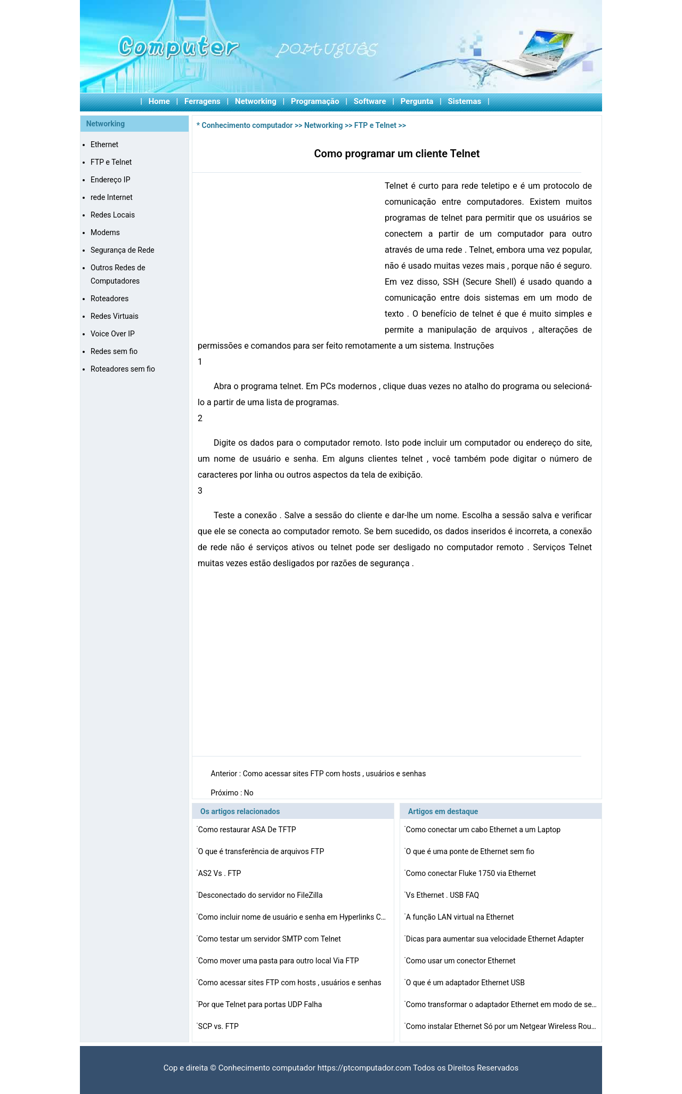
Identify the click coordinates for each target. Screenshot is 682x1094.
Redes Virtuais (115, 316)
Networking (256, 101)
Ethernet (104, 144)
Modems (105, 232)
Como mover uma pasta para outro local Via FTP (279, 960)
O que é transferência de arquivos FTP (262, 851)
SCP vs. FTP (219, 1026)
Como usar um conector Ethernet (461, 960)
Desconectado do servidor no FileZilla (261, 895)
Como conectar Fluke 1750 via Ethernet (472, 873)
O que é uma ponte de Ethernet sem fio (471, 851)
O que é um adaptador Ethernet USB (466, 982)
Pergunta (417, 101)
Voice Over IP (113, 333)
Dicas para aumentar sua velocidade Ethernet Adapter (496, 939)
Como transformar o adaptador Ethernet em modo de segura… (502, 1004)
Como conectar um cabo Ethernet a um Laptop (484, 829)
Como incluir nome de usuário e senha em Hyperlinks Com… (294, 917)
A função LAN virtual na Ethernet (461, 917)
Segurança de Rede (123, 250)
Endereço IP (110, 179)
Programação (315, 101)
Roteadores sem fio (123, 369)
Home (159, 101)
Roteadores (109, 298)
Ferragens (202, 101)
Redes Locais (113, 215)
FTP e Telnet (111, 162)
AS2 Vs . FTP (220, 873)
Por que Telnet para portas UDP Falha (261, 1004)
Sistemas (465, 101)
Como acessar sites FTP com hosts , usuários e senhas (335, 773)
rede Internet (112, 197)
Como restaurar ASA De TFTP (248, 829)
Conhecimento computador (247, 125)
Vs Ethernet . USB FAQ (443, 895)
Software (370, 101)
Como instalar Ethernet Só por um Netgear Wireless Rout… (502, 1026)
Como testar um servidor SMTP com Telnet (270, 939)
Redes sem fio (114, 351)
